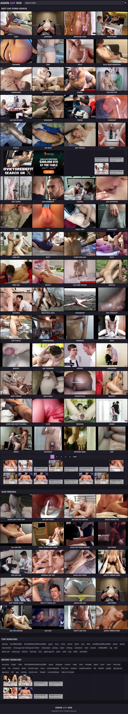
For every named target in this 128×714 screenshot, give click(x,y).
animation (78, 648)
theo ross (64, 668)
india (20, 664)
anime (70, 644)
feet (115, 648)
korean (93, 648)
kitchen (25, 652)
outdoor (74, 668)
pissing (55, 648)
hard (86, 648)
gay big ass (118, 668)
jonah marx (33, 672)
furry (57, 644)
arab (64, 652)
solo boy (33, 652)
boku (75, 652)
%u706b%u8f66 (16, 644)
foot (40, 652)
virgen (13, 664)
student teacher (85, 668)
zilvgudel (59, 664)
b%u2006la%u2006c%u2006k (35, 644)
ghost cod (5, 652)
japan (50, 644)
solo (82, 644)
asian (58, 652)
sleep (75, 664)
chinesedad (46, 648)
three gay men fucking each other (26, 648)
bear (88, 644)
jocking (23, 672)
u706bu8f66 (102, 648)
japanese (5, 672)
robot (109, 664)
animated (83, 652)
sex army (5, 664)
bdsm (77, 644)
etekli (24, 668)
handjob (88, 664)
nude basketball (53, 668)
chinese (5, 644)
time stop (116, 664)
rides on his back (67, 672)
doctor (122, 644)
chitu (4, 668)
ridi (95, 668)
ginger (108, 668)
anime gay (16, 652)
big (111, 648)
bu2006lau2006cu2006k (102, 644)
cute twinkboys (53, 672)
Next (75, 457)
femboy (69, 648)
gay (17, 672)
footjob (42, 672)
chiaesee (16, 668)
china (63, 644)
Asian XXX (11, 3)
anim (102, 664)
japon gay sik (49, 652)
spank (115, 644)
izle (12, 672)
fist (9, 668)
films (81, 664)
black (62, 648)
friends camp (33, 668)
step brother (6, 648)
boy (69, 652)
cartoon (67, 664)
